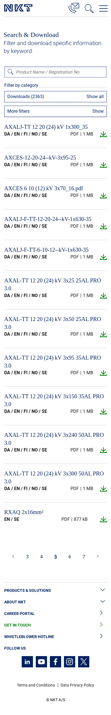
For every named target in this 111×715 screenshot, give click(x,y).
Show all (95, 96)
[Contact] (74, 7)
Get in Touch (55, 625)
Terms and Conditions (36, 685)
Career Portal (55, 613)
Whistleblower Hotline (55, 637)
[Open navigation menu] (103, 8)
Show (98, 111)
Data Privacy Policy (77, 685)
